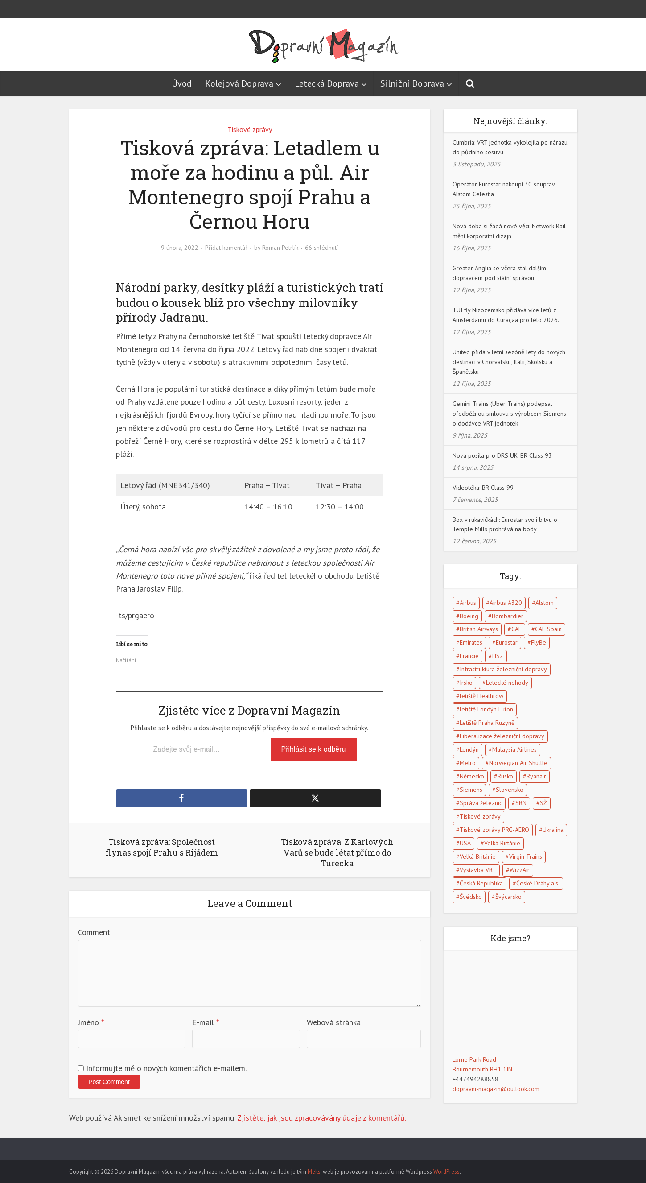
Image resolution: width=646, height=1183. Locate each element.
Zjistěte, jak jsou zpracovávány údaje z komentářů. (321, 1118)
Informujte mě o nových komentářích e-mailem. (166, 1068)
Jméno (91, 1022)
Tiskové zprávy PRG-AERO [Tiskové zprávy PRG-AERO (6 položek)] (494, 830)
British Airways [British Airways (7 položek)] (479, 629)
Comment (94, 932)
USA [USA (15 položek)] (465, 843)
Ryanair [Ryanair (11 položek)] (536, 776)
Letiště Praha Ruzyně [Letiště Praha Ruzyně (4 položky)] (487, 723)
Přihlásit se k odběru (313, 749)
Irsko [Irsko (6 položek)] (466, 682)
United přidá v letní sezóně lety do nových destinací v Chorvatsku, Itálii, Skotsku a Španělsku (509, 362)
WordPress (446, 1171)
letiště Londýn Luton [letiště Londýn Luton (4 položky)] (486, 709)
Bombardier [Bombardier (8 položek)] (507, 616)
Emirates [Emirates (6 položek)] (471, 642)
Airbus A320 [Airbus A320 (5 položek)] (506, 603)
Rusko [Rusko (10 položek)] (505, 776)
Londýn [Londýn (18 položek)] (469, 749)
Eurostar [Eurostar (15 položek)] (507, 642)
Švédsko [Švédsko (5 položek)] (471, 897)
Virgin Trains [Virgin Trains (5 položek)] (525, 856)
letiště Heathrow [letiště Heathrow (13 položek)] (481, 696)
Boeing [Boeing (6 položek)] (469, 616)
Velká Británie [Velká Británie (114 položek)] (478, 856)
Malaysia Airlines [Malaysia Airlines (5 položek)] (514, 749)
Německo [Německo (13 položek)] (472, 776)
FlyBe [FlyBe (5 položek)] (538, 642)
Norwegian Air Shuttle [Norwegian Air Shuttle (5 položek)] (518, 763)
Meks (314, 1171)
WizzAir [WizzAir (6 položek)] (520, 870)
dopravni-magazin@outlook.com (496, 1089)
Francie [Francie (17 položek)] (469, 656)
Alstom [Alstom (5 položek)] (544, 603)
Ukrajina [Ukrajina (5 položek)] (553, 830)
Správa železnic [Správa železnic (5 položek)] (481, 803)
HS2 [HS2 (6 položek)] (497, 656)
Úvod (182, 83)
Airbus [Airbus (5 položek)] (468, 603)
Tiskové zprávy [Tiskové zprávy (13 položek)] (480, 816)
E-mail (205, 1022)
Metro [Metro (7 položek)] (468, 763)
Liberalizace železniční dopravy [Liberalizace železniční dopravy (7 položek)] (502, 736)
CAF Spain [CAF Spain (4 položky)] (548, 629)
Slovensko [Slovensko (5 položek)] (509, 790)
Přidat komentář (226, 248)
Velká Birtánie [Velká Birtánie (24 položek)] (502, 843)
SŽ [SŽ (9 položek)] (543, 803)
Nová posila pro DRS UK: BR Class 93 (502, 455)
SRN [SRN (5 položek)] (521, 803)
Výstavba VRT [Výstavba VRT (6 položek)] (478, 870)
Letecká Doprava (327, 83)
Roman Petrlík (280, 248)
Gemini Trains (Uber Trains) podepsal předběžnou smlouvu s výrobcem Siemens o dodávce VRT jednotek (509, 413)
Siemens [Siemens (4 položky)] (471, 790)
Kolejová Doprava (239, 83)
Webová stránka (334, 1022)
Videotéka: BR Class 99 (483, 488)
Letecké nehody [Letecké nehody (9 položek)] (507, 682)
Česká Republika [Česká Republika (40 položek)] (481, 883)
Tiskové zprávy (249, 129)
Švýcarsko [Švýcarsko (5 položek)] (508, 897)
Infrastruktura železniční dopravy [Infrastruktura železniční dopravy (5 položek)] (503, 669)
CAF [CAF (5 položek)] (516, 629)
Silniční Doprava (412, 83)
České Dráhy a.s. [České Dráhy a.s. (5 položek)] (538, 883)
